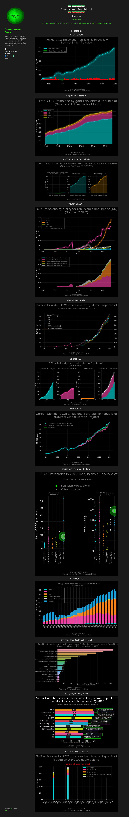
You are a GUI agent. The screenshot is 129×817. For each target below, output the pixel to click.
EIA (63, 23)
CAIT (47, 23)
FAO (71, 23)
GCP (75, 23)
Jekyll (11, 808)
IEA (93, 23)
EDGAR (58, 23)
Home (7, 49)
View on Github (76, 19)
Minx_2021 (99, 23)
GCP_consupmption (84, 23)
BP (43, 23)
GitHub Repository (11, 51)
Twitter (7, 53)
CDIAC (52, 23)
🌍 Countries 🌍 (9, 56)
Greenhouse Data (13, 31)
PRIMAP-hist (107, 23)
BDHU (6, 810)
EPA (67, 23)
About (7, 58)
